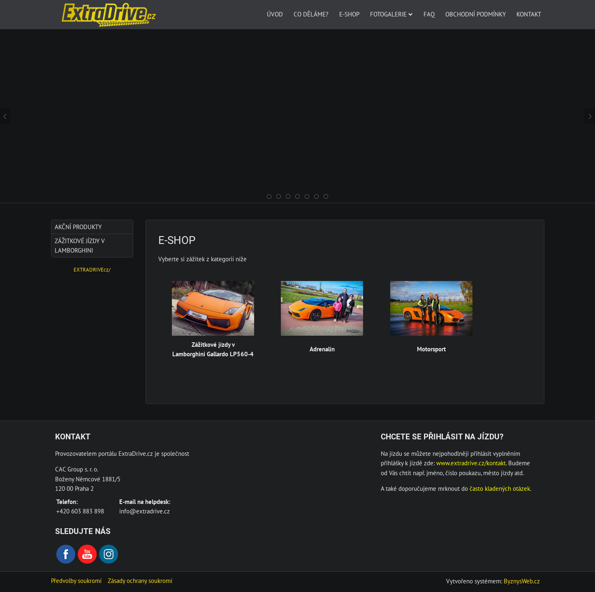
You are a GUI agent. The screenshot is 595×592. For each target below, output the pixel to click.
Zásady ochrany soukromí (140, 580)
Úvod (275, 14)
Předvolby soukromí (76, 580)
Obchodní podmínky (475, 14)
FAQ (429, 14)
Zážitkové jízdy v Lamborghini (80, 245)
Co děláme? (311, 14)
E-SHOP (349, 14)
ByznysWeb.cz (522, 581)
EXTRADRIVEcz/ (92, 269)
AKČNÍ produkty (78, 227)
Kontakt (528, 14)
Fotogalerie (391, 14)
